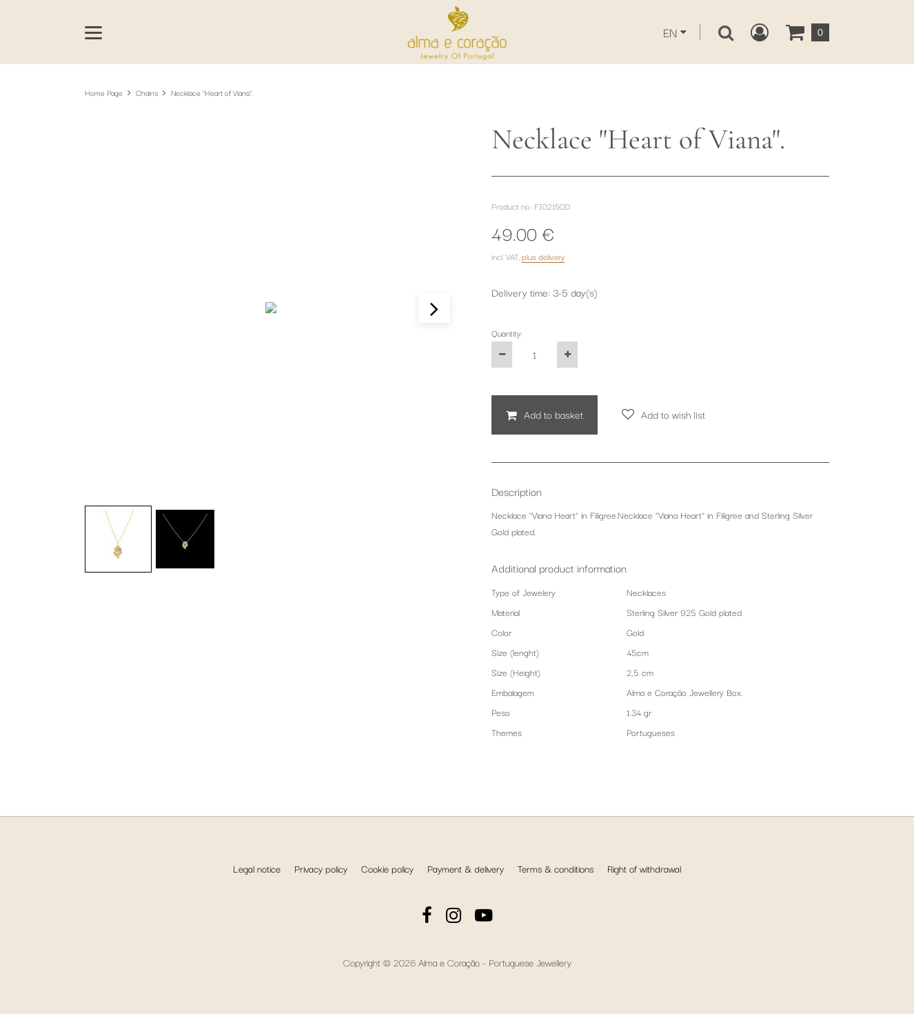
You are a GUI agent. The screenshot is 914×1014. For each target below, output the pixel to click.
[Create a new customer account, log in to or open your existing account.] (760, 32)
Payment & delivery (465, 868)
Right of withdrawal (644, 868)
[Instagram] (453, 917)
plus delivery (543, 256)
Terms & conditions (555, 868)
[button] (434, 308)
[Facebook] (427, 917)
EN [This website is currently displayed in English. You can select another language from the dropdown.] (670, 32)
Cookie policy (387, 868)
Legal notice (257, 868)
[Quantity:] (534, 354)
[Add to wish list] (663, 415)
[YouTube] (484, 917)
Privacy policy (320, 868)
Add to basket (553, 414)
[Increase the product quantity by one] (567, 354)
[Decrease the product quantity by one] (501, 354)
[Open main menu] (93, 32)
